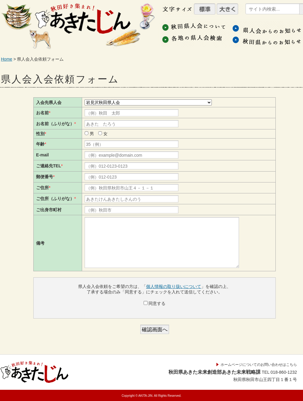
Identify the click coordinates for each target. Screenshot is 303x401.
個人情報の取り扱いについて (173, 286)
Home (6, 59)
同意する (155, 303)
